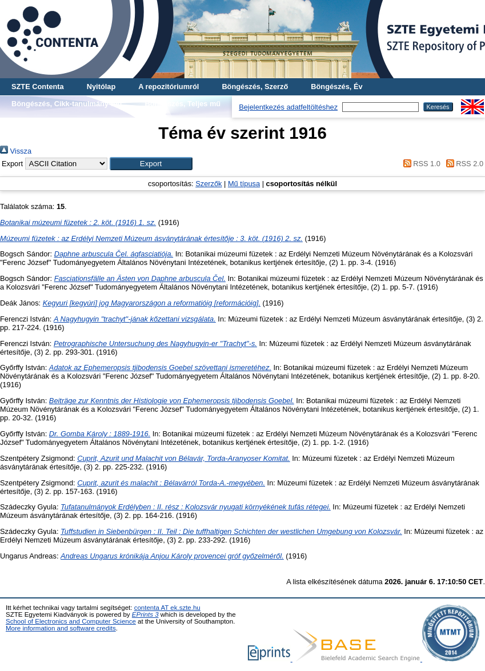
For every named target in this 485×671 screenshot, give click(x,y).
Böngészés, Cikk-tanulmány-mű (66, 103)
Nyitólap (101, 86)
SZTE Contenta (37, 86)
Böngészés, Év (336, 86)
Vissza (15, 151)
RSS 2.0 (462, 163)
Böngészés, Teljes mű (183, 103)
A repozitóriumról (168, 86)
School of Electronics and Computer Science (71, 621)
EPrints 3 (145, 614)
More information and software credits (61, 628)
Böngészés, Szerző (255, 86)
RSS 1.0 (419, 163)
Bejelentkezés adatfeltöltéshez (288, 107)
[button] (151, 163)
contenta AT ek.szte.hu (167, 607)
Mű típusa (244, 183)
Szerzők (208, 183)
